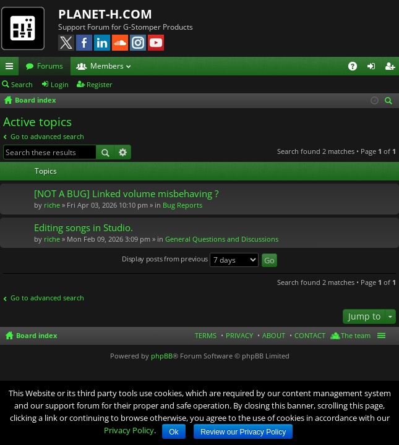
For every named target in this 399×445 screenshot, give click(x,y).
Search (22, 84)
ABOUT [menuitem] (273, 335)
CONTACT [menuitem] (309, 335)
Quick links (12, 68)
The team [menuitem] (356, 335)
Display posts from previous (190, 260)
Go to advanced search (47, 136)
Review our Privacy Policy (243, 432)
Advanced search (122, 152)
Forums (50, 66)
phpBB (162, 355)
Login (60, 84)
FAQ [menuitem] (356, 68)
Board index (36, 335)
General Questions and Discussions (221, 239)
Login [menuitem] (373, 68)
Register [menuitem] (392, 68)
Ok (173, 432)
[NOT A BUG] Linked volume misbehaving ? (126, 194)
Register (100, 84)
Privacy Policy (129, 430)
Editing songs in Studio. (83, 228)
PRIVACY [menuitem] (239, 335)
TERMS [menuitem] (206, 335)
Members (107, 66)
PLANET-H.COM (105, 14)
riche (52, 205)
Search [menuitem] (390, 102)
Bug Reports (182, 205)
